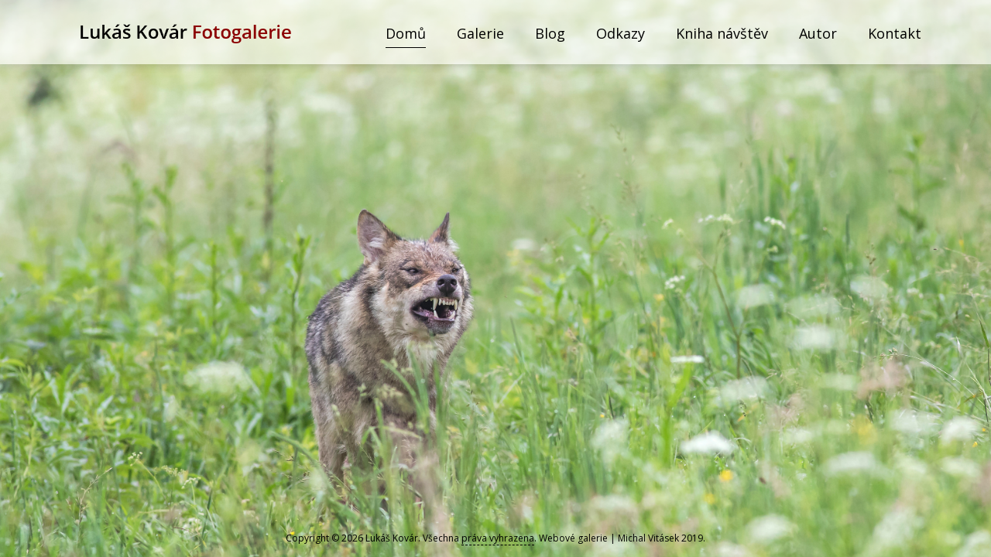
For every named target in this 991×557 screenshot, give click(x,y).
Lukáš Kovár (391, 538)
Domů (406, 33)
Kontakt (894, 33)
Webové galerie (573, 538)
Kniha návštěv (722, 33)
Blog (550, 33)
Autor (818, 33)
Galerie (480, 33)
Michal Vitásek (648, 538)
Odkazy (620, 33)
